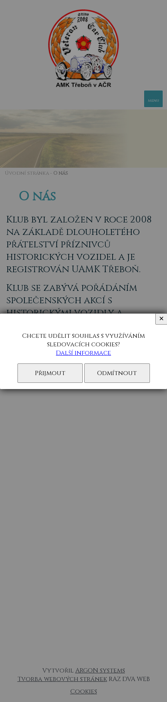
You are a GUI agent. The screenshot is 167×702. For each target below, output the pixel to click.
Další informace (83, 353)
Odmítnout (117, 373)
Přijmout (50, 373)
